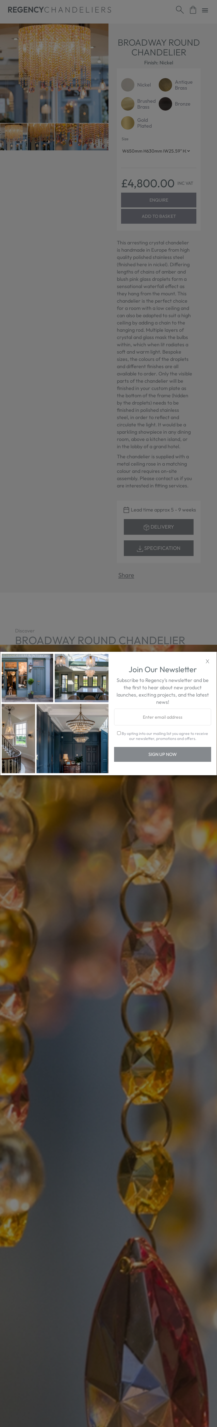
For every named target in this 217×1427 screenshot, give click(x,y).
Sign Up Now (162, 754)
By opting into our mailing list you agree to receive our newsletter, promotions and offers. (162, 736)
